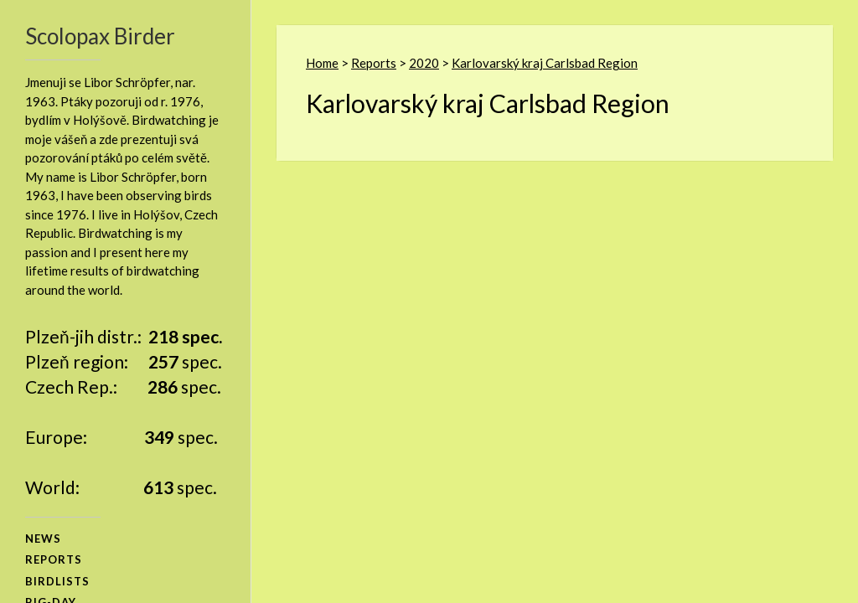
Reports (373, 62)
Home (322, 62)
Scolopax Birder (100, 36)
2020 (424, 62)
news (43, 538)
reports (53, 559)
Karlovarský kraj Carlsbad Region (545, 62)
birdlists (57, 581)
